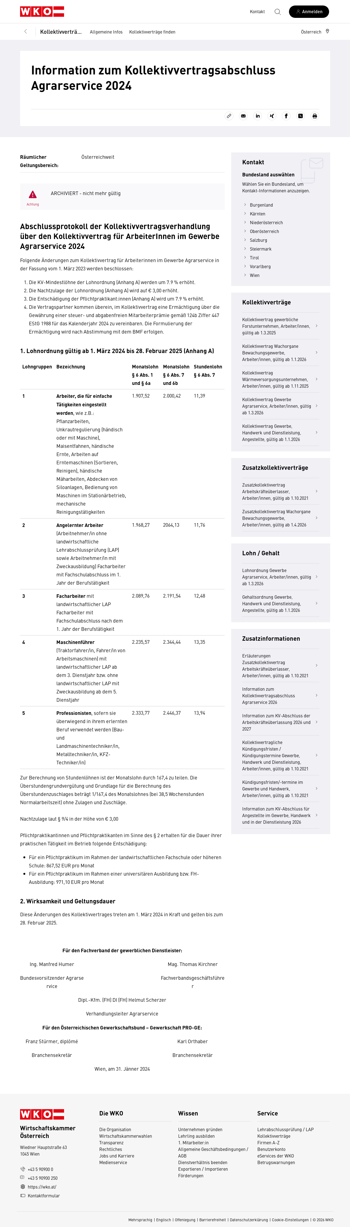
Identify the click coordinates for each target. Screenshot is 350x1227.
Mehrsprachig (140, 1219)
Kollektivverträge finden (152, 32)
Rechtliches (110, 1149)
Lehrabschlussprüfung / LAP (285, 1129)
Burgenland (257, 205)
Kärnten (253, 213)
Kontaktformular (40, 1195)
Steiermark (257, 249)
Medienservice (113, 1162)
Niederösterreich (262, 222)
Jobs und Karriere (116, 1156)
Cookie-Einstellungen (290, 1219)
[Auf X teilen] (300, 116)
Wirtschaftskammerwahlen (125, 1136)
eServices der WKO (275, 1156)
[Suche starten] (277, 11)
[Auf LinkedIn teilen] (257, 116)
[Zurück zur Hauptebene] (25, 31)
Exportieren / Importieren (203, 1169)
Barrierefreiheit (212, 1219)
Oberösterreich (260, 231)
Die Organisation (115, 1129)
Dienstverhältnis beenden (202, 1162)
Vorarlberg (256, 266)
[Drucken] (314, 116)
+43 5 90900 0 (36, 1169)
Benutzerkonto (271, 1149)
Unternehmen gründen (200, 1129)
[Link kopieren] (229, 116)
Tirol (250, 257)
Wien (251, 275)
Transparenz (111, 1142)
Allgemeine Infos (106, 32)
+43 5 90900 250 (38, 1178)
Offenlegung (185, 1219)
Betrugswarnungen (276, 1162)
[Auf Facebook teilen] (286, 116)
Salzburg (254, 240)
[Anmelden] (309, 11)
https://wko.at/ (38, 1187)
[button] (315, 31)
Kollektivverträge (61, 31)
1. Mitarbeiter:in (193, 1142)
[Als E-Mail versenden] (243, 116)
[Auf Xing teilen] (272, 116)
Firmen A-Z (268, 1142)
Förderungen (190, 1175)
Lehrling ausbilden (196, 1136)
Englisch (163, 1219)
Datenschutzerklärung (249, 1219)
